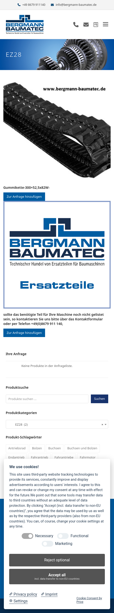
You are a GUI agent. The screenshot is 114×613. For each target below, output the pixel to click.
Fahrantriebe (64, 457)
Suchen (99, 398)
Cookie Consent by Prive (89, 600)
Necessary (44, 536)
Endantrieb (16, 457)
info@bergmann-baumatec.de (76, 5)
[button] (105, 24)
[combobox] (57, 424)
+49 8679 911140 (33, 5)
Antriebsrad (17, 448)
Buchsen (54, 448)
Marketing (63, 543)
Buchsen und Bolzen (82, 448)
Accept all (57, 577)
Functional (79, 536)
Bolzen (37, 448)
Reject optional (57, 560)
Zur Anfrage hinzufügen (24, 196)
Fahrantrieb (39, 457)
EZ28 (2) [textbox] (55, 424)
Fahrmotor (87, 457)
